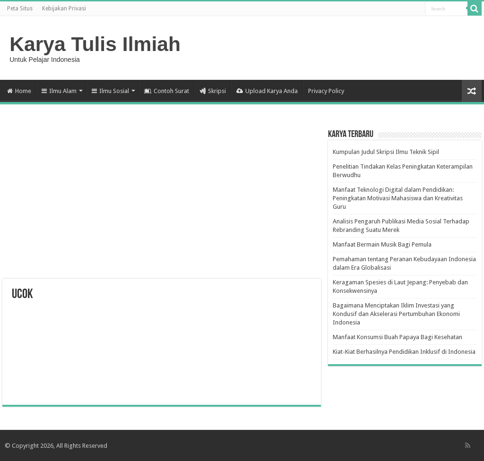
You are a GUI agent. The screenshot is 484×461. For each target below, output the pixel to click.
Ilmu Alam (59, 90)
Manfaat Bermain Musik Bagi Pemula (382, 244)
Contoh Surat (166, 90)
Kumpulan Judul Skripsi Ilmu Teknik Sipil (386, 151)
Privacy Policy (326, 90)
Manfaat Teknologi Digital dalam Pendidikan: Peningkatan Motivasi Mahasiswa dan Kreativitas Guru (398, 198)
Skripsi (212, 90)
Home (19, 90)
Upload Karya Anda (267, 90)
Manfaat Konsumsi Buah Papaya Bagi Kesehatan (397, 337)
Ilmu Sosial (110, 90)
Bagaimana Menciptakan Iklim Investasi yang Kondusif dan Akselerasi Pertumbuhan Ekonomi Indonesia (396, 314)
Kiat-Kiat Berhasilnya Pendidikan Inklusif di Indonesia (404, 351)
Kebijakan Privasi (64, 8)
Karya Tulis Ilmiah (95, 44)
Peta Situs (20, 8)
